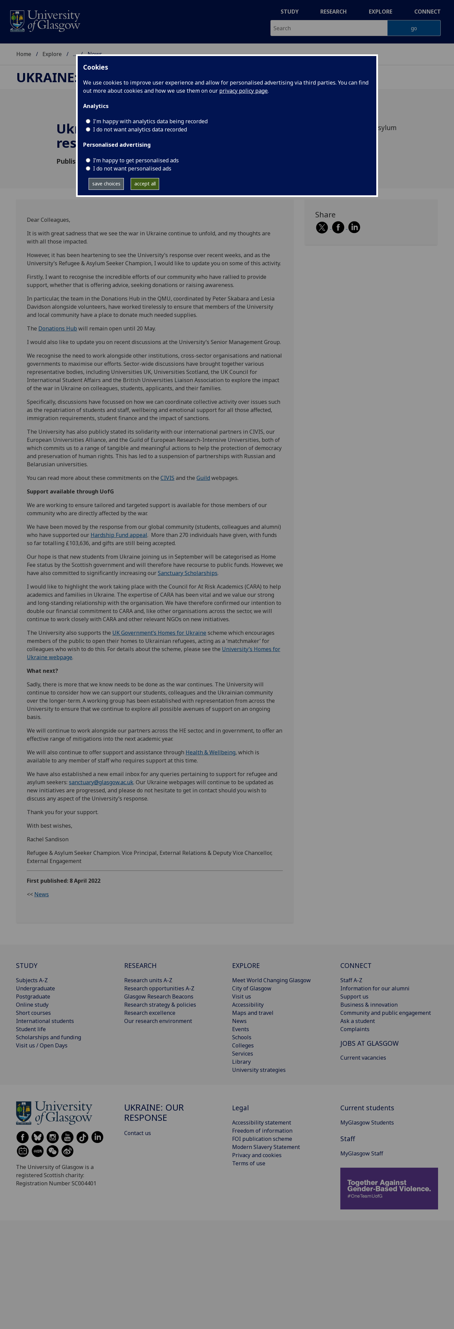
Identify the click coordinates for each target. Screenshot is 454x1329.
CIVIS (167, 478)
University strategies (259, 1070)
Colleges (243, 1045)
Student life (31, 1029)
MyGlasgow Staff (361, 1153)
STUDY (26, 965)
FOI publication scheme (262, 1139)
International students (45, 1021)
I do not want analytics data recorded (140, 129)
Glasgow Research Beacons (158, 996)
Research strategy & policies (160, 1004)
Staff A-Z (351, 980)
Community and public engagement (385, 1013)
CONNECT (356, 965)
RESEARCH (140, 965)
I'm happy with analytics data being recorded (150, 121)
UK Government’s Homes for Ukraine (159, 632)
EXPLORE (246, 965)
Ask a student (357, 1021)
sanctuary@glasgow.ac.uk (101, 782)
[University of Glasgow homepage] (44, 20)
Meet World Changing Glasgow (271, 980)
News (41, 894)
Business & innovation (369, 1004)
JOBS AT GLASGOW (369, 1043)
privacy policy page (243, 90)
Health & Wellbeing (210, 752)
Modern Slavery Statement (266, 1147)
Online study (32, 1004)
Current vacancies (363, 1057)
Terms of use (248, 1163)
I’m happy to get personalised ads (136, 160)
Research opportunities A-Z (159, 988)
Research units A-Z (148, 980)
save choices (106, 183)
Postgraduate (33, 996)
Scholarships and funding (48, 1037)
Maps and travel (252, 1013)
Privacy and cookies (257, 1155)
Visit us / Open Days (42, 1045)
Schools (241, 1037)
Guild (203, 478)
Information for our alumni (375, 988)
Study (290, 11)
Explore (380, 11)
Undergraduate (35, 988)
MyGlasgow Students (367, 1122)
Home (23, 54)
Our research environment (158, 1021)
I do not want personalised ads (132, 168)
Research (333, 11)
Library (241, 1061)
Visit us (241, 996)
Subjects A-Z (32, 980)
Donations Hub (57, 328)
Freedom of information (262, 1130)
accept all (145, 183)
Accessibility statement (261, 1122)
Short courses (33, 1013)
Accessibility (248, 1004)
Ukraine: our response (154, 1112)
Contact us (137, 1133)
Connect (427, 11)
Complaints (355, 1029)
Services (242, 1053)
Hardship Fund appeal (119, 535)
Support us (354, 996)
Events (240, 1029)
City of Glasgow (251, 988)
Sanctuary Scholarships (187, 573)
